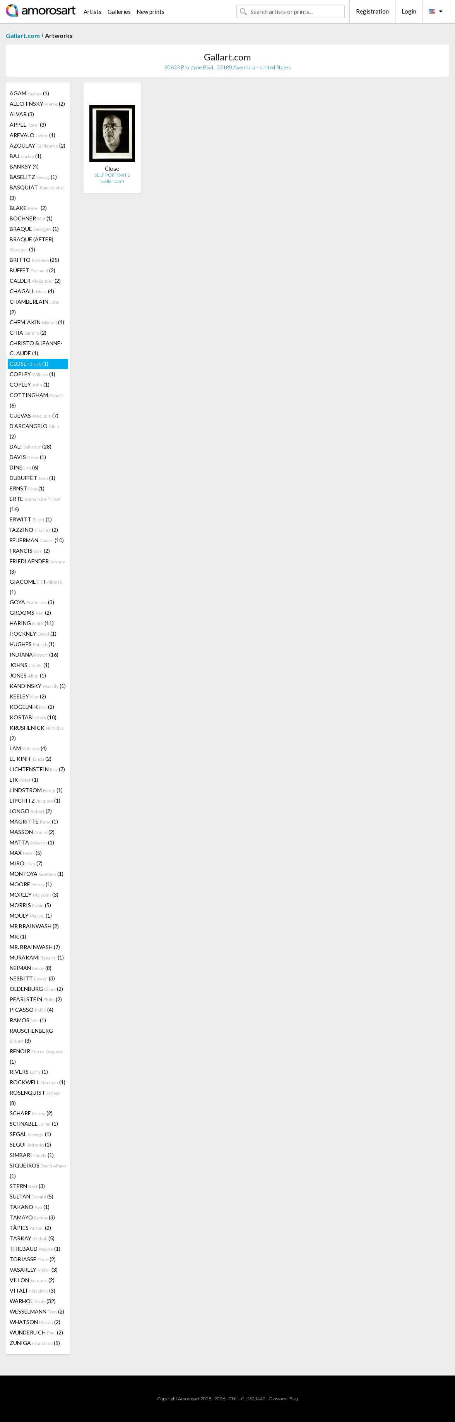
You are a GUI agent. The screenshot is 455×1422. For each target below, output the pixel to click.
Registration (372, 11)
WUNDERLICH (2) (36, 1332)
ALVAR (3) (22, 114)
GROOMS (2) (30, 612)
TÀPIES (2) (30, 1227)
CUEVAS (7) (34, 415)
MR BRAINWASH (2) (34, 926)
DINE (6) (24, 467)
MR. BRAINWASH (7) (35, 947)
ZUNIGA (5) (35, 1342)
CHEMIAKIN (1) (37, 322)
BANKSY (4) (24, 166)
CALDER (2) (35, 280)
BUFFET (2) (32, 270)
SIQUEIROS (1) (38, 1170)
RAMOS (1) (28, 1020)
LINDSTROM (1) (36, 790)
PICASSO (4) (31, 1009)
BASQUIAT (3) (37, 192)
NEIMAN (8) (30, 968)
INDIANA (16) (34, 654)
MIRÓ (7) (26, 863)
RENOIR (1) (36, 1056)
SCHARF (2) (31, 1113)
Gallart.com (23, 35)
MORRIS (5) (30, 905)
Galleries (119, 11)
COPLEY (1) (32, 374)
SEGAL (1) (30, 1134)
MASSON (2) (32, 832)
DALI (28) (30, 446)
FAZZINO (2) (34, 529)
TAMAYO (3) (32, 1217)
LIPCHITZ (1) (35, 800)
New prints (150, 11)
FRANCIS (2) (30, 550)
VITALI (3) (32, 1290)
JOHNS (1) (30, 665)
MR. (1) (18, 936)
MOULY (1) (31, 915)
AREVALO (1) (32, 135)
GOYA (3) (32, 602)
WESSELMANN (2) (37, 1311)
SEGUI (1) (30, 1144)
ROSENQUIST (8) (35, 1097)
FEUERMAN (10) (37, 540)
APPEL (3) (28, 124)
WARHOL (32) (33, 1301)
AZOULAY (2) (37, 145)
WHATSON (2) (35, 1322)
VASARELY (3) (34, 1269)
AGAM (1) (29, 93)
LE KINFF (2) (30, 758)
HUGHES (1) (32, 644)
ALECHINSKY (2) (37, 103)
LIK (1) (24, 779)
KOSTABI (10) (33, 717)
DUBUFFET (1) (32, 478)
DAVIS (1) (28, 457)
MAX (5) (26, 852)
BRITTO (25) (34, 259)
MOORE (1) (31, 884)
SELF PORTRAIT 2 (112, 175)
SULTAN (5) (31, 1196)
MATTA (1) (32, 842)
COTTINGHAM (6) (36, 400)
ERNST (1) (27, 488)
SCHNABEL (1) (34, 1123)
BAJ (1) (25, 156)
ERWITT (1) (31, 519)
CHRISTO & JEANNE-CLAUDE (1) (36, 348)
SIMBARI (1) (32, 1155)
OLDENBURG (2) (36, 988)
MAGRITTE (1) (34, 821)
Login (409, 11)
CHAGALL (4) (32, 291)
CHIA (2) (28, 332)
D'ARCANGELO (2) (34, 431)
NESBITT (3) (32, 978)
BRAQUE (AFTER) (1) (31, 244)
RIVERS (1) (29, 1071)
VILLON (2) (32, 1280)
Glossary (277, 1398)
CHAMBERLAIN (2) (35, 306)
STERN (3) (27, 1186)
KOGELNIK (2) (32, 706)
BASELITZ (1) (33, 177)
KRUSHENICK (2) (37, 732)
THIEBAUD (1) (35, 1248)
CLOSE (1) (29, 363)
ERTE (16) (35, 503)
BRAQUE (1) (34, 228)
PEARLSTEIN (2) (36, 999)
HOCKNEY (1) (33, 633)
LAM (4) (28, 748)
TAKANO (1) (30, 1207)
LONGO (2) (31, 811)
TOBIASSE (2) (33, 1259)
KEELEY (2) (28, 696)
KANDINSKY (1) (38, 686)
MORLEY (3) (34, 894)
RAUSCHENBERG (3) (31, 1035)
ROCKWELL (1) (37, 1082)
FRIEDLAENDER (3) (37, 566)
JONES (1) (28, 675)
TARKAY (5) (32, 1238)
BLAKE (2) (28, 208)
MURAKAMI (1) (37, 957)
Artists (92, 11)
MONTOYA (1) (36, 873)
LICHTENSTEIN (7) (37, 769)
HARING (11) (32, 623)
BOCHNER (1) (31, 218)
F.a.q (293, 1398)
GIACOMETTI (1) (36, 586)
